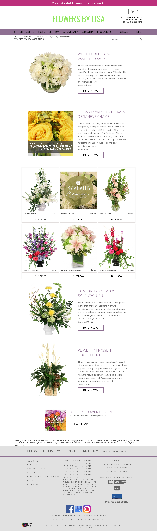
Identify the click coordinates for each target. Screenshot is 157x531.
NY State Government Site (90, 519)
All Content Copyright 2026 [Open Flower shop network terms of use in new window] (54, 525)
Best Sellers (27, 32)
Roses (41, 32)
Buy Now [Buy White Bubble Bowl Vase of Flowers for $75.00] (90, 91)
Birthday (54, 32)
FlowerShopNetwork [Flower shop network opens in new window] (80, 525)
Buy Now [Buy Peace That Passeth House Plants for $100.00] (90, 390)
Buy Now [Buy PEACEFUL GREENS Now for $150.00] (116, 219)
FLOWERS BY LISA (78, 18)
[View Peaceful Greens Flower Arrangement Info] (116, 190)
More (139, 32)
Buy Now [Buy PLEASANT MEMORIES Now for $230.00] (40, 276)
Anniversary (70, 32)
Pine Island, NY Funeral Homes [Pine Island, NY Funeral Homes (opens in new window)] (65, 515)
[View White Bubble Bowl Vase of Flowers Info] (52, 72)
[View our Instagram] (87, 512)
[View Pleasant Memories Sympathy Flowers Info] (40, 246)
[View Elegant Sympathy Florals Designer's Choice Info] (52, 133)
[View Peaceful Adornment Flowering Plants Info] (116, 246)
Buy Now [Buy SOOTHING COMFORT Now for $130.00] (40, 219)
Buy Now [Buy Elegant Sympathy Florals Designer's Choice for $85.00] (90, 155)
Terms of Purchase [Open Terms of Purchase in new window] (121, 525)
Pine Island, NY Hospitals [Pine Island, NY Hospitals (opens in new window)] (94, 515)
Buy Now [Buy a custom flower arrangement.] (81, 424)
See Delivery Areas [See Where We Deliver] (114, 451)
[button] (135, 11)
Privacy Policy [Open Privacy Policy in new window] (101, 525)
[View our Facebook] (70, 512)
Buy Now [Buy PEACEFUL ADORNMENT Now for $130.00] (116, 276)
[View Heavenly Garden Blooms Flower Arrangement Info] (78, 246)
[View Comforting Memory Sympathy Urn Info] (52, 309)
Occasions (106, 32)
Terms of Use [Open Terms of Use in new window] (86, 527)
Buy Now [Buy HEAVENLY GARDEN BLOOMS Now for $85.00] (78, 276)
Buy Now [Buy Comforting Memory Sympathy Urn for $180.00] (90, 328)
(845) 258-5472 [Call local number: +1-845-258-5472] (136, 22)
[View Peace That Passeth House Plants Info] (52, 370)
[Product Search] (125, 39)
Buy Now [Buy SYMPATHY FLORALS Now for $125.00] (78, 219)
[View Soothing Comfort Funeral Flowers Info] (40, 190)
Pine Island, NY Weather (64, 519)
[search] (141, 39)
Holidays (124, 32)
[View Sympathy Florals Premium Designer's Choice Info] (78, 190)
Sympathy (89, 32)
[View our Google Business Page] (78, 512)
